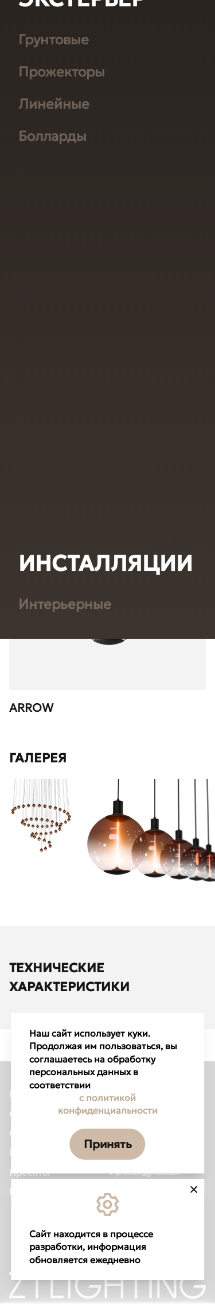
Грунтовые (53, 292)
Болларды (52, 389)
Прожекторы (61, 324)
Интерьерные (64, 857)
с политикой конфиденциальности (108, 1104)
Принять (108, 1144)
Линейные (53, 357)
